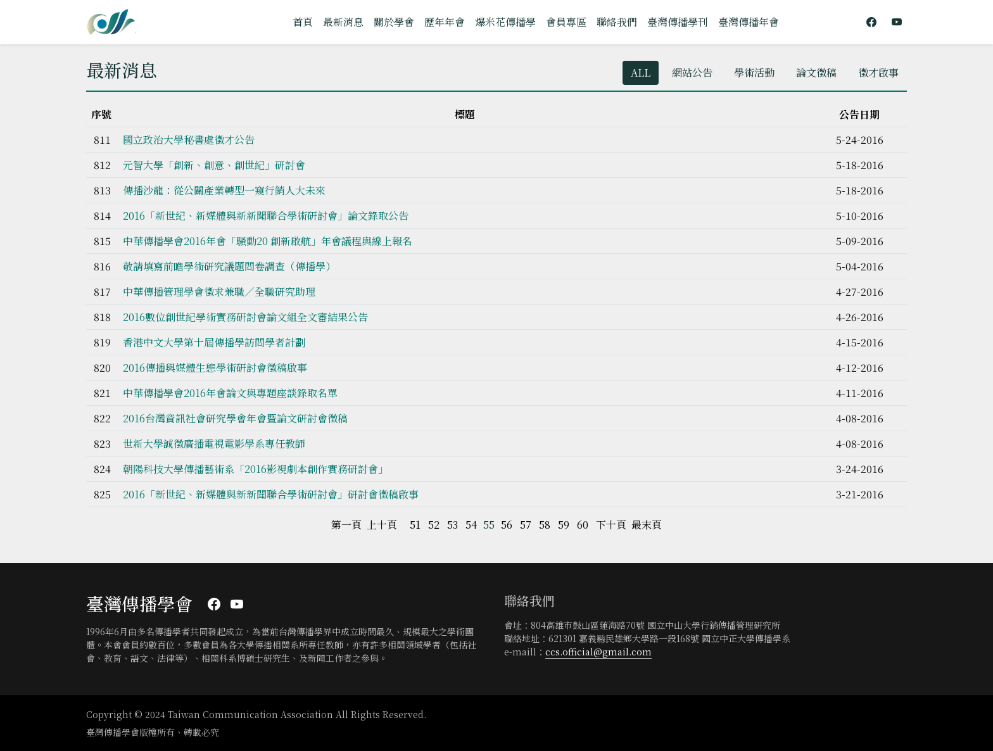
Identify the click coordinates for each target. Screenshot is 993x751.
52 (434, 524)
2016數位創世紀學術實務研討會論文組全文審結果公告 (245, 317)
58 (544, 524)
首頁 (303, 22)
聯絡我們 (617, 22)
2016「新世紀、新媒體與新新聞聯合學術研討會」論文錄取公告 (265, 215)
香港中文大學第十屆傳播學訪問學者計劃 (214, 342)
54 (471, 524)
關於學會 (394, 22)
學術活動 (754, 72)
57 (525, 524)
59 (563, 524)
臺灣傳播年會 (748, 22)
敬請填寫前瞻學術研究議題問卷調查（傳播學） (229, 266)
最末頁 (646, 524)
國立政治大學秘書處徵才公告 (189, 139)
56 (506, 524)
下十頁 (611, 524)
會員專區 (566, 22)
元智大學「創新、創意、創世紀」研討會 (214, 165)
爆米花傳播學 (505, 22)
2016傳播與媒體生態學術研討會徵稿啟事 (215, 367)
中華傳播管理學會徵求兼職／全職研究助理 (219, 291)
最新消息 (343, 22)
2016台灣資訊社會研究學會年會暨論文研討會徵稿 (235, 418)
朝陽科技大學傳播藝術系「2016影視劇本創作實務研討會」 (255, 469)
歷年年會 (444, 22)
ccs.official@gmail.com (598, 651)
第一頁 (346, 524)
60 (582, 524)
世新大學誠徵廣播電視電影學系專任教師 (214, 443)
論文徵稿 (816, 72)
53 (452, 524)
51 (415, 524)
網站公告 (692, 72)
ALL (640, 72)
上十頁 (382, 524)
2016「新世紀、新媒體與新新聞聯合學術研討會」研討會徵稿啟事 (271, 494)
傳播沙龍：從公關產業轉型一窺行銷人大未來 (224, 190)
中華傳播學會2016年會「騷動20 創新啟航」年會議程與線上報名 (267, 241)
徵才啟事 (878, 72)
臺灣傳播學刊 (677, 22)
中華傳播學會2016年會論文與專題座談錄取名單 (230, 393)
